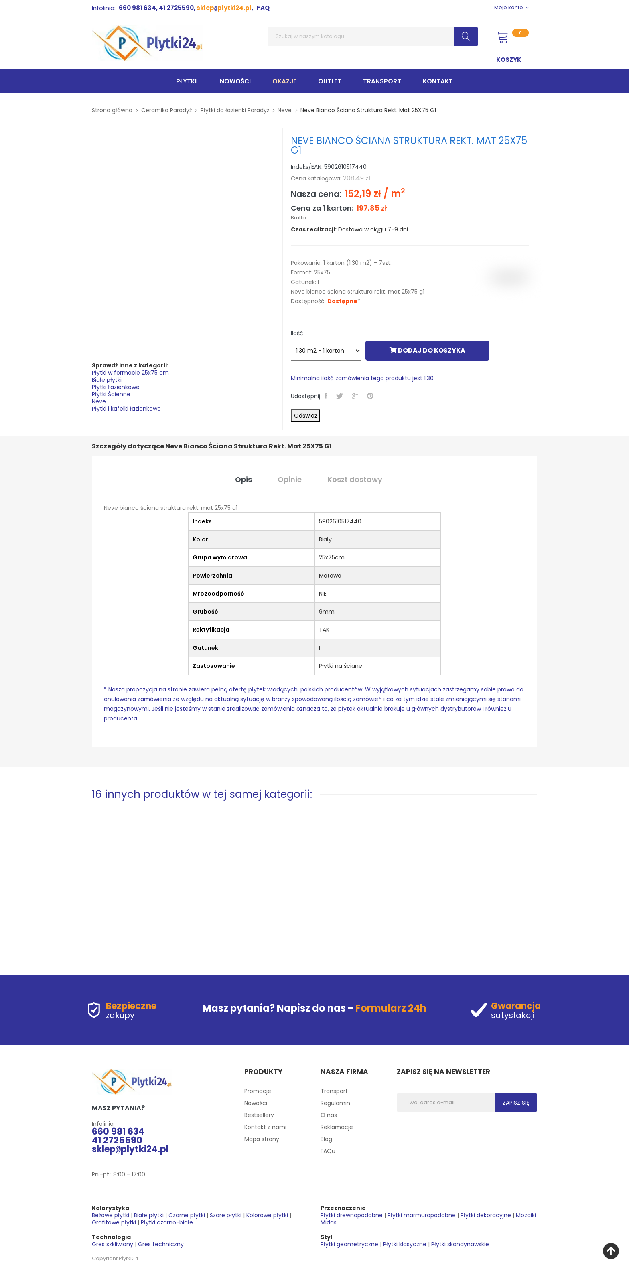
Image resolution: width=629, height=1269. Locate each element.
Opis (243, 479)
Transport (334, 1091)
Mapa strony (261, 1139)
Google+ (356, 396)
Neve (99, 401)
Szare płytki (225, 1215)
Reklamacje (337, 1127)
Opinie (290, 479)
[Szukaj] (373, 36)
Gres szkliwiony (112, 1244)
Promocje (257, 1091)
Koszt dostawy (354, 479)
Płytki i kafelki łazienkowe (126, 409)
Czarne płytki (186, 1215)
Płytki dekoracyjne (486, 1215)
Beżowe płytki (110, 1215)
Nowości (255, 1103)
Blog (326, 1139)
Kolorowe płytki (267, 1215)
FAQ (263, 8)
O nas (329, 1115)
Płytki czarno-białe (167, 1222)
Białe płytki (107, 380)
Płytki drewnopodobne (352, 1215)
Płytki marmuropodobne (422, 1215)
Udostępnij (326, 396)
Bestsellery (259, 1115)
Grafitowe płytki (114, 1222)
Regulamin (335, 1103)
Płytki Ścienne (111, 394)
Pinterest (371, 396)
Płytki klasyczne (404, 1244)
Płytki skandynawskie (460, 1244)
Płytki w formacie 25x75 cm (130, 373)
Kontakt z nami (265, 1127)
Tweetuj (340, 396)
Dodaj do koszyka (427, 350)
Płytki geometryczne (349, 1244)
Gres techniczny (161, 1244)
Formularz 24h (390, 1008)
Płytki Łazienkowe (116, 387)
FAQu (328, 1151)
